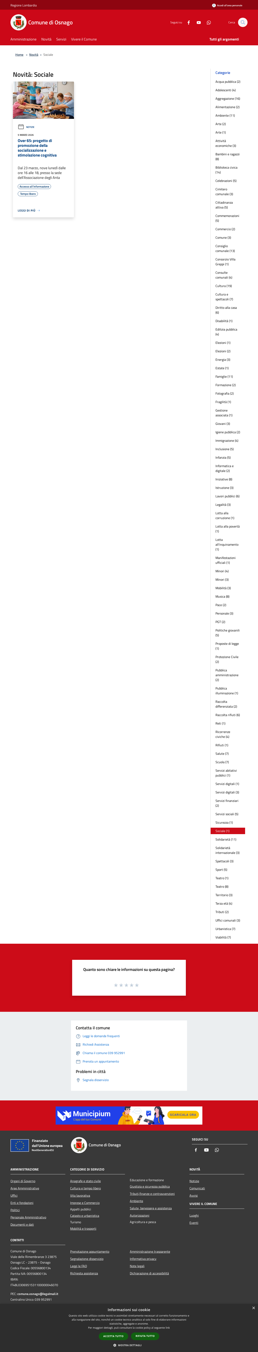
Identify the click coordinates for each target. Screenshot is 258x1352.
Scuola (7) (222, 762)
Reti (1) (220, 723)
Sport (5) (221, 869)
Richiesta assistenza (84, 1273)
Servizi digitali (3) (227, 792)
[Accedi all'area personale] (227, 5)
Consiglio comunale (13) (225, 248)
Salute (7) (222, 753)
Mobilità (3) (223, 588)
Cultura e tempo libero (85, 1188)
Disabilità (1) (223, 320)
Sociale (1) (222, 830)
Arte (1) (220, 132)
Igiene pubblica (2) (227, 432)
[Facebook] (187, 22)
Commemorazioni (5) (227, 218)
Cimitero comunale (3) (224, 191)
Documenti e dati (22, 1224)
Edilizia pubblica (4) (226, 332)
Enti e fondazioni (21, 1202)
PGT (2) (220, 621)
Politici (15, 1210)
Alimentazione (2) (227, 107)
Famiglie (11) (224, 376)
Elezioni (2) (222, 351)
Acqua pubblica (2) (227, 81)
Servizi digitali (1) (227, 783)
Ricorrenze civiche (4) (222, 734)
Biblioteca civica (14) (226, 170)
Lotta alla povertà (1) (227, 529)
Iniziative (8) (223, 479)
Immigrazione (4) (226, 440)
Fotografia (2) (224, 393)
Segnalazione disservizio (86, 1258)
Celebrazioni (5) (225, 180)
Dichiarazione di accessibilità (149, 1273)
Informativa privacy (143, 1258)
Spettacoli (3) (224, 861)
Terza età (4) (223, 903)
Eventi (193, 1222)
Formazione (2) (225, 385)
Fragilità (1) (223, 401)
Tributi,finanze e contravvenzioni (152, 1193)
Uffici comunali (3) (227, 920)
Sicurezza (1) (224, 822)
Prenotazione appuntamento (89, 1251)
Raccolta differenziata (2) (226, 704)
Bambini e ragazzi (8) (227, 156)
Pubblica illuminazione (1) (226, 691)
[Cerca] (243, 22)
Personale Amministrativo (28, 1217)
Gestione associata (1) (223, 413)
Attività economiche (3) (225, 143)
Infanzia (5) (223, 457)
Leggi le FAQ (78, 1266)
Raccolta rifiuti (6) (227, 714)
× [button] (253, 1308)
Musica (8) (222, 596)
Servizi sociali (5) (226, 814)
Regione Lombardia (23, 5)
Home (19, 54)
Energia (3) (222, 359)
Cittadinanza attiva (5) (224, 205)
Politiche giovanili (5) (227, 633)
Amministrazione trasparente (150, 1251)
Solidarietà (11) (225, 839)
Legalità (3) (223, 504)
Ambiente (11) (225, 115)
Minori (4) (222, 571)
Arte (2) (220, 123)
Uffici (14, 1195)
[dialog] (129, 1328)
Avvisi (193, 1195)
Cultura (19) (223, 285)
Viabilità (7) (223, 937)
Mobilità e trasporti (83, 1228)
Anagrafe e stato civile (85, 1181)
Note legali (137, 1266)
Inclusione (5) (224, 449)
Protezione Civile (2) (226, 659)
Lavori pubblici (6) (227, 496)
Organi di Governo (22, 1181)
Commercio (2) (225, 229)
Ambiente (136, 1201)
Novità (33, 54)
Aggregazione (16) (227, 98)
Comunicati (197, 1188)
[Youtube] (197, 22)
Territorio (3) (223, 895)
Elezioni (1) (222, 342)
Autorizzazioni (139, 1215)
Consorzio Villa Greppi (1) (225, 261)
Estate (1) (222, 368)
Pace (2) (220, 604)
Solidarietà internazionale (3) (227, 850)
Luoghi (194, 1215)
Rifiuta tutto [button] (145, 1336)
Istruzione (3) (224, 487)
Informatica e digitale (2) (224, 468)
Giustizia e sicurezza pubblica (150, 1186)
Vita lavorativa (80, 1195)
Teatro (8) (221, 886)
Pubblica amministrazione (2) (226, 675)
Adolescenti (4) (225, 90)
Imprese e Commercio (85, 1202)
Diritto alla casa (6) (226, 310)
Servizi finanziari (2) (226, 803)
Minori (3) (222, 579)
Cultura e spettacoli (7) (224, 297)
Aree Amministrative (24, 1188)
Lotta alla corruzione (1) (224, 515)
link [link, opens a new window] (168, 1327)
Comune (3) (223, 237)
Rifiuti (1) (221, 745)
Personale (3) (224, 613)
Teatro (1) (221, 878)
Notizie (26, 127)
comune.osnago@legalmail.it (37, 1293)
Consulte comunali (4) (223, 275)
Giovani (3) (222, 423)
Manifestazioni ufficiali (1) (225, 560)
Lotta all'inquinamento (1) (226, 544)
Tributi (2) (222, 911)
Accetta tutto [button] (113, 1336)
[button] (129, 1345)
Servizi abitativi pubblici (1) (226, 773)
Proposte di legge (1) (227, 646)
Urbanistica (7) (225, 928)
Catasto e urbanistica (84, 1215)
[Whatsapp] (207, 22)
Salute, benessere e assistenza (151, 1208)
